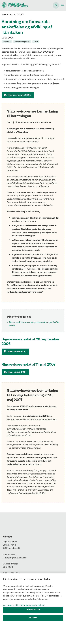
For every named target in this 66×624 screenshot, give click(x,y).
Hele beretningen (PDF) (19, 94)
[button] (63, 5)
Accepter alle (33, 609)
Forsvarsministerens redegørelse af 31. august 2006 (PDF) (34, 324)
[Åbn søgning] (56, 5)
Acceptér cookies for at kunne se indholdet (23, 604)
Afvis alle (33, 617)
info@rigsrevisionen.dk (16, 557)
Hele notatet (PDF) (17, 351)
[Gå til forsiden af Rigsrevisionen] (14, 5)
